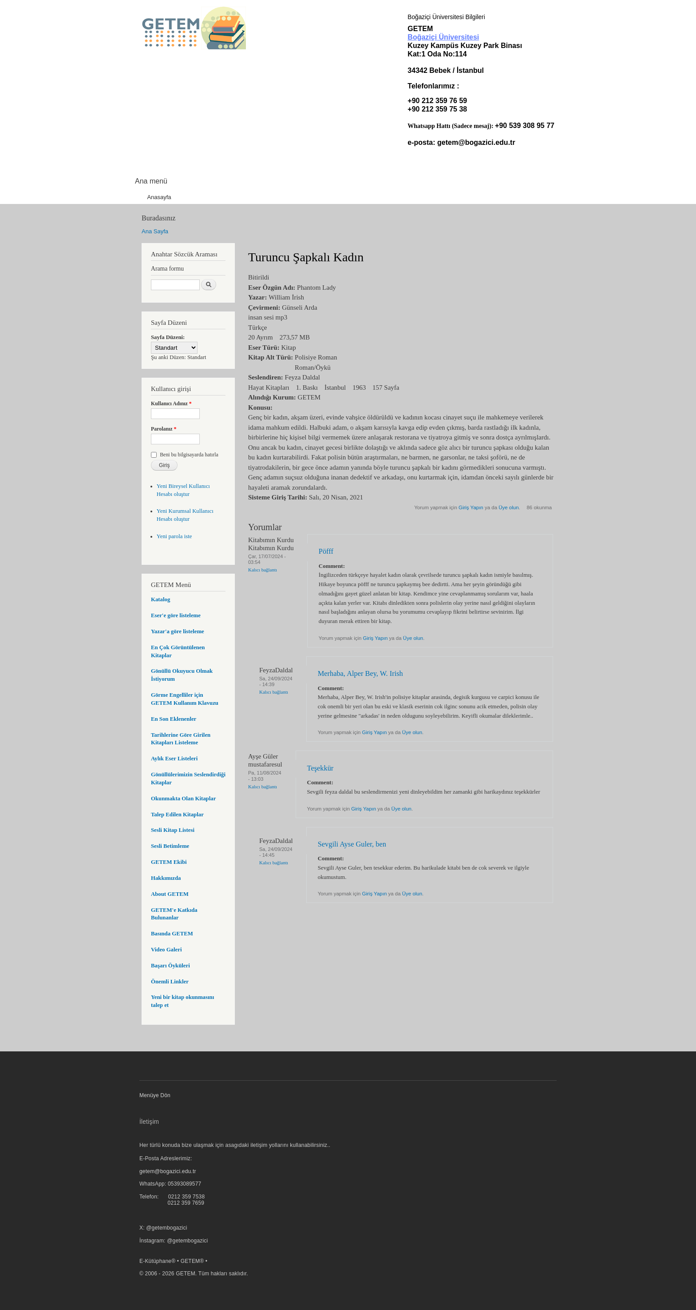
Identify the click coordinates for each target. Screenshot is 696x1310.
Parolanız (164, 429)
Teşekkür (320, 768)
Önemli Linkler (170, 982)
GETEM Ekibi (169, 862)
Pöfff (326, 551)
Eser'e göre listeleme (176, 615)
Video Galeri (166, 950)
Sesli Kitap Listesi (172, 830)
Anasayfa (159, 197)
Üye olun (508, 507)
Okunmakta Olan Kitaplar (183, 798)
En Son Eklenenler (173, 719)
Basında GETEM (172, 934)
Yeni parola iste (174, 536)
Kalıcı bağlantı (262, 569)
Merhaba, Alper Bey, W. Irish (360, 673)
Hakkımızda (166, 878)
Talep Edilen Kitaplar (177, 814)
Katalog (160, 599)
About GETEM (170, 894)
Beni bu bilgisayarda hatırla (189, 454)
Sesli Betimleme (170, 846)
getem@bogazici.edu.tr (476, 142)
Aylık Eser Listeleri (174, 758)
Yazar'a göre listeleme (177, 631)
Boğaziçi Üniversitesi (443, 37)
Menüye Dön (154, 1095)
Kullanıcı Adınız (171, 403)
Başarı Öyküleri (170, 966)
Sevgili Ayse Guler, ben (352, 844)
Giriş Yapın (471, 507)
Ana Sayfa (155, 231)
